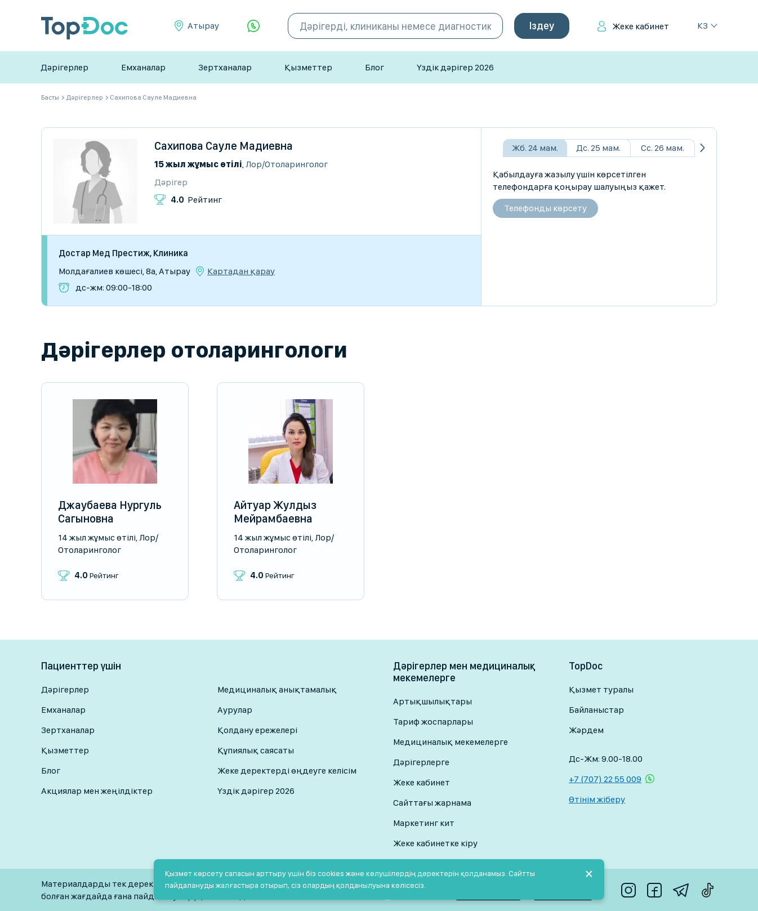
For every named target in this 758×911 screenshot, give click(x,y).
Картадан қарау (241, 271)
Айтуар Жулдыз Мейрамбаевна (275, 511)
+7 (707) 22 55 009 (605, 779)
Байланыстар (596, 709)
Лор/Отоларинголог (287, 164)
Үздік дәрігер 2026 (455, 67)
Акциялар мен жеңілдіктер (97, 790)
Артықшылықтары (432, 701)
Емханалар (143, 67)
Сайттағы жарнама (432, 802)
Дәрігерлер (64, 67)
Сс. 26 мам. (662, 147)
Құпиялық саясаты (255, 750)
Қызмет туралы (601, 689)
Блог (374, 67)
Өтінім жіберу (597, 799)
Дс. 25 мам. (598, 147)
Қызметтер (308, 67)
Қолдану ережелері (257, 730)
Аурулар (234, 709)
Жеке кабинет (640, 26)
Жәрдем (586, 730)
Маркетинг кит (423, 823)
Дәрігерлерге (421, 762)
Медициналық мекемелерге (450, 741)
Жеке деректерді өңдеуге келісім (286, 770)
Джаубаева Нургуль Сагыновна (110, 511)
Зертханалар (225, 67)
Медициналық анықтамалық (277, 689)
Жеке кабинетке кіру (435, 843)
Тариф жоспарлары (433, 721)
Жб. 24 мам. (535, 147)
